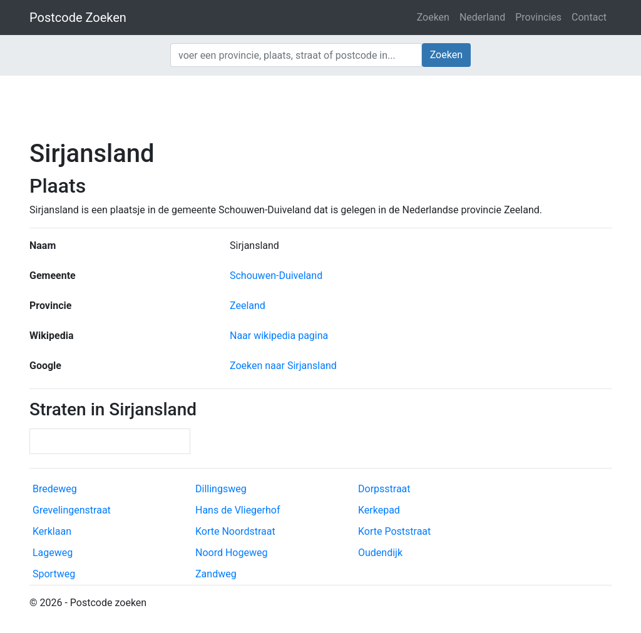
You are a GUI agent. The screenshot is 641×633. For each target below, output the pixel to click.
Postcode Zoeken (77, 17)
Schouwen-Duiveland (276, 275)
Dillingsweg (221, 489)
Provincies (538, 17)
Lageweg (53, 553)
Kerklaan (52, 531)
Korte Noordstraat (235, 531)
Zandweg (216, 574)
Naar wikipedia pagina (279, 336)
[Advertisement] (320, 106)
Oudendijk (380, 553)
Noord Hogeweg (231, 553)
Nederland (482, 17)
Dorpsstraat (384, 489)
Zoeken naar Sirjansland (283, 366)
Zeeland (247, 305)
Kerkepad (379, 510)
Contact (589, 17)
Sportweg (54, 574)
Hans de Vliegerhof (237, 510)
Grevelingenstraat (72, 510)
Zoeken (433, 17)
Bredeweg (55, 489)
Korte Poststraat (394, 531)
